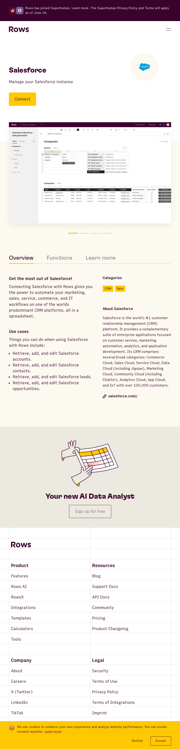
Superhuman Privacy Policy (117, 8)
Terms (149, 8)
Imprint (99, 713)
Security (100, 670)
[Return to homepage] (19, 29)
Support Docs (105, 586)
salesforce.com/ (120, 396)
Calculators (22, 628)
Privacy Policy (105, 692)
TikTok (17, 713)
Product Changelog (110, 628)
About (16, 670)
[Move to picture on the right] (130, 173)
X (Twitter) (22, 692)
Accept (160, 741)
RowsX (17, 597)
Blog (96, 576)
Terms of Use (104, 681)
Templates (21, 618)
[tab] (24, 258)
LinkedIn (19, 702)
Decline (137, 741)
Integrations (23, 607)
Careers (18, 681)
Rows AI (19, 586)
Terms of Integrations (113, 702)
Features (19, 576)
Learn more (80, 8)
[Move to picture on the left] (49, 173)
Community (103, 607)
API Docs (100, 597)
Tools (16, 639)
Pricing (98, 618)
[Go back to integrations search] (12, 47)
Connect (22, 99)
